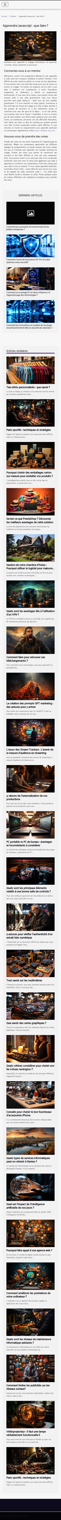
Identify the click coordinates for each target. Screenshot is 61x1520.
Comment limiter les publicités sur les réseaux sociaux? (28, 1387)
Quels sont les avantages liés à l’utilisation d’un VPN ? (30, 613)
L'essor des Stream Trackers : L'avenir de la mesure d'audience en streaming (29, 751)
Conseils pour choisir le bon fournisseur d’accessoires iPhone (29, 1114)
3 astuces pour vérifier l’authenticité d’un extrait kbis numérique (29, 936)
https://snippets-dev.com (45, 130)
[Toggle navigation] (5, 4)
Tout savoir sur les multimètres (24, 980)
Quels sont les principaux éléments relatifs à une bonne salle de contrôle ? (28, 890)
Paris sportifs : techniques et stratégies (28, 430)
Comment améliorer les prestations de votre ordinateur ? (28, 1295)
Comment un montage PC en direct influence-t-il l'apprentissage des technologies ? (28, 294)
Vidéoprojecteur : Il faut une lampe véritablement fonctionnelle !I (26, 1433)
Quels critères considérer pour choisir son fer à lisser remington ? (30, 1068)
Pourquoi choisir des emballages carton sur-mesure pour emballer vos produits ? (29, 474)
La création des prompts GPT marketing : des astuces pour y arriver (29, 705)
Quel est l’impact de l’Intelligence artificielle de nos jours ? (25, 1206)
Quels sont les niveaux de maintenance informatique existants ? (28, 1341)
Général (13, 16)
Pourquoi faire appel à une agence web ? (29, 1250)
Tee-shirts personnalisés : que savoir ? (28, 387)
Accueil (4, 16)
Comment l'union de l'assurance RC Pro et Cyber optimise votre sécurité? (28, 261)
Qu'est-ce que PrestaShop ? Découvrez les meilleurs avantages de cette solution (29, 521)
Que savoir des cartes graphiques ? (26, 1023)
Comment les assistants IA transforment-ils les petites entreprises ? (27, 228)
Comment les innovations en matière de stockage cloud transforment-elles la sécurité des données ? (29, 327)
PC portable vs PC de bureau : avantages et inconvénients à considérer (29, 844)
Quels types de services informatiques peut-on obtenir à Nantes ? (28, 1160)
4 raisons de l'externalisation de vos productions (26, 798)
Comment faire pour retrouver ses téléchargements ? (25, 659)
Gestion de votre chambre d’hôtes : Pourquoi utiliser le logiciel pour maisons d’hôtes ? (29, 568)
